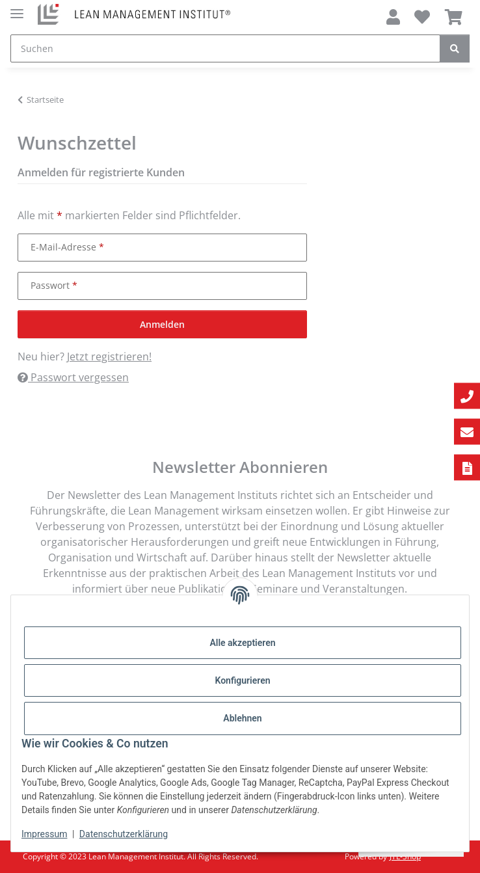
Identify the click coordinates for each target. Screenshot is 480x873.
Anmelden (162, 324)
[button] (393, 17)
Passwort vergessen (73, 377)
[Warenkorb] (454, 17)
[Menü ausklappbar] (16, 8)
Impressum (44, 834)
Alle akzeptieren (242, 643)
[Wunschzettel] (422, 17)
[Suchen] (225, 48)
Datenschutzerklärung (123, 834)
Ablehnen (242, 718)
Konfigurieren (242, 680)
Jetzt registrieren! (109, 356)
